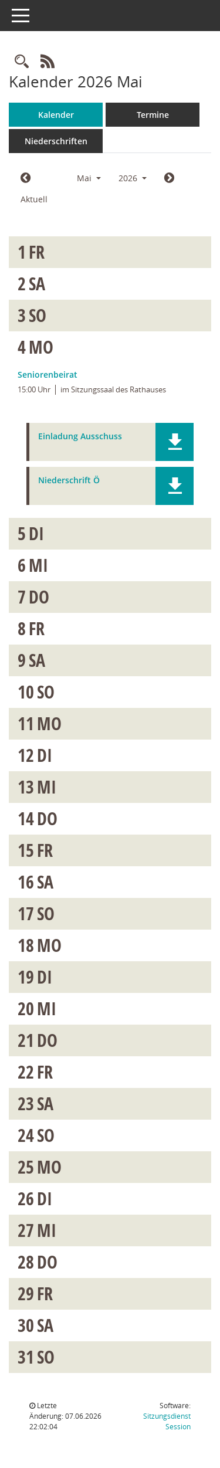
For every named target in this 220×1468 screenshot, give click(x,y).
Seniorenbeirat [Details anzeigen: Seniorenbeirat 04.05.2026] (47, 374)
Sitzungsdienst (167, 1421)
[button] (174, 442)
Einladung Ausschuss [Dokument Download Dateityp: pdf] (80, 437)
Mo (41, 347)
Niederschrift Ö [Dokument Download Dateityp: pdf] (69, 481)
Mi (38, 565)
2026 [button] (133, 178)
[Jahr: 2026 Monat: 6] (169, 178)
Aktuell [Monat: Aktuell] (34, 199)
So (37, 315)
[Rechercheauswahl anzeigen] (22, 62)
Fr (37, 252)
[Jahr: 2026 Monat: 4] (25, 178)
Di (36, 533)
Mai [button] (89, 178)
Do (39, 597)
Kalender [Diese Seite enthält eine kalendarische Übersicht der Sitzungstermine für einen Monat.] (56, 114)
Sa (37, 284)
